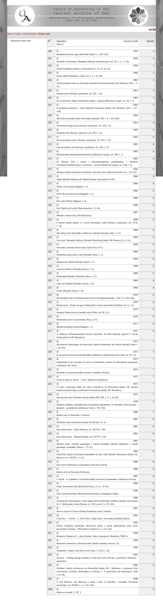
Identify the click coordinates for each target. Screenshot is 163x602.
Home (10, 34)
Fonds (18, 34)
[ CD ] (77, 592)
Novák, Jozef (44, 34)
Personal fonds (29, 34)
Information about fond (21, 41)
